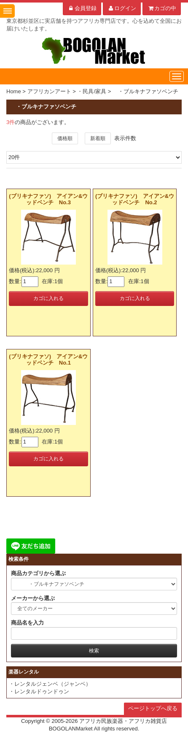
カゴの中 (161, 8)
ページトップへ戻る (152, 708)
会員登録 (82, 8)
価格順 (65, 138)
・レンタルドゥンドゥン (39, 691)
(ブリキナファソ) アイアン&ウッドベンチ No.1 (48, 359)
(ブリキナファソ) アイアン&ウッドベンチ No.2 (134, 199)
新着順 (97, 138)
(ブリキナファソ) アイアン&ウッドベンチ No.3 (48, 199)
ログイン (122, 8)
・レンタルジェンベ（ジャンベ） (50, 684)
